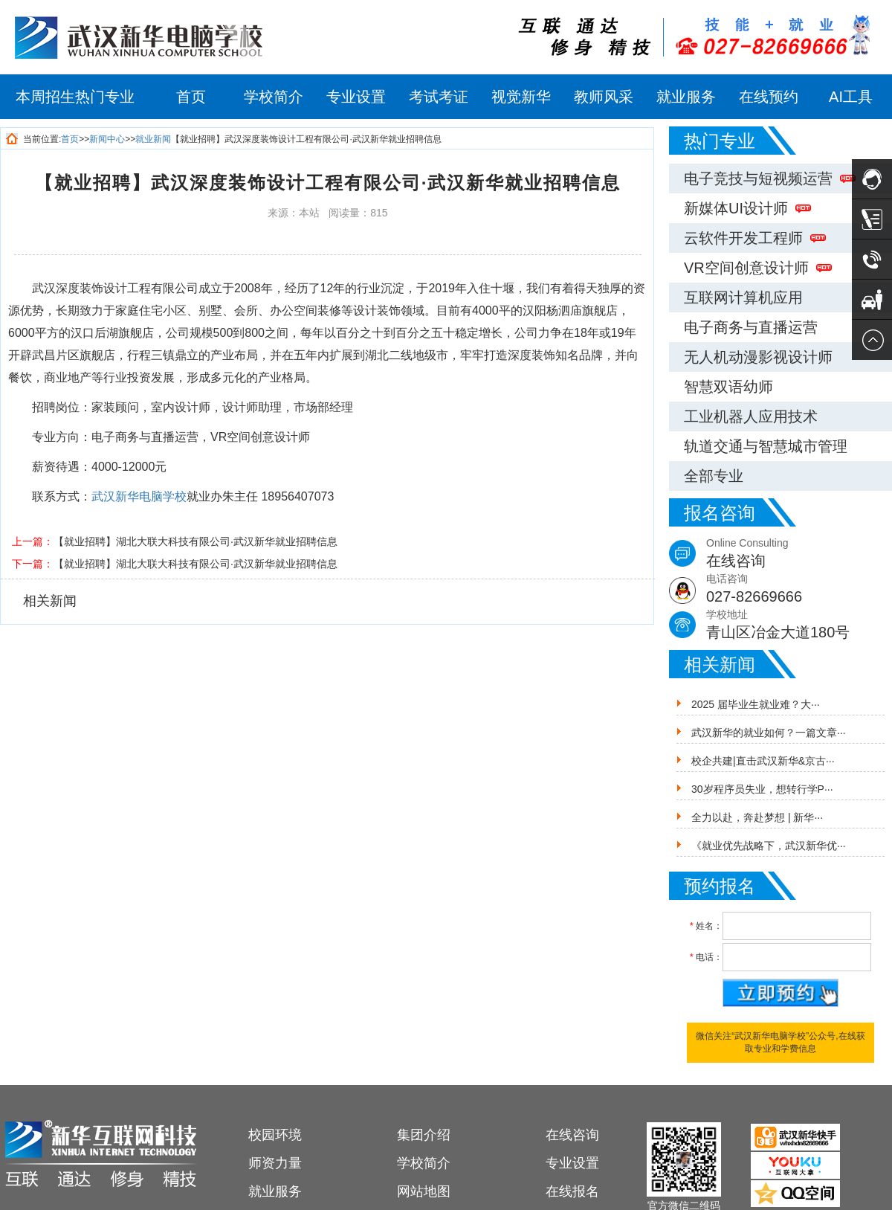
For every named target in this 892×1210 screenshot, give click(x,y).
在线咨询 (572, 1134)
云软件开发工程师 (755, 238)
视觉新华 (521, 97)
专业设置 (356, 97)
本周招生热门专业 (75, 97)
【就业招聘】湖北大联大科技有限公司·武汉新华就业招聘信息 (195, 541)
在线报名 (572, 1191)
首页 (191, 97)
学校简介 (273, 97)
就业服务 (686, 97)
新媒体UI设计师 (747, 208)
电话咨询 (799, 590)
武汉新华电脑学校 (139, 496)
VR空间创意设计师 (758, 268)
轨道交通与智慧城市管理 (765, 446)
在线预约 (768, 97)
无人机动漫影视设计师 (758, 357)
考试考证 (438, 97)
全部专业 (713, 476)
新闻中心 (107, 139)
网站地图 (423, 1191)
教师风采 (603, 97)
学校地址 (799, 625)
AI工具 (851, 97)
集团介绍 (423, 1134)
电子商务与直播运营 (751, 327)
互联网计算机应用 (743, 297)
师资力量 (275, 1163)
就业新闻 (153, 139)
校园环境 (275, 1134)
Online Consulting (799, 554)
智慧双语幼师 (728, 387)
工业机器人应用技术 (751, 416)
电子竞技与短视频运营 (770, 178)
